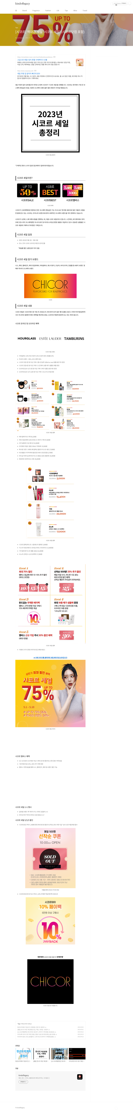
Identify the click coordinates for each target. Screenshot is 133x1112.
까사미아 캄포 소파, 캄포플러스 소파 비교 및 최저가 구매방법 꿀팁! (35, 1037)
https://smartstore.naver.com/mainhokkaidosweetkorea (34, 57)
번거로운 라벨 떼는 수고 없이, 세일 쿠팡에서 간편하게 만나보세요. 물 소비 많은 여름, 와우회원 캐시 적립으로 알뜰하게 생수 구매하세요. (49, 77)
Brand (24, 10)
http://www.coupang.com (25, 71)
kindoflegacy (22, 3)
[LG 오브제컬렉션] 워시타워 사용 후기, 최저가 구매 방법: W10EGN (35, 1032)
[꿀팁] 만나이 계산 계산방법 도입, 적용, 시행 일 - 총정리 (32, 1029)
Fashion (48, 10)
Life (58, 10)
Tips (66, 10)
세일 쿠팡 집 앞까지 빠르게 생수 (28, 73)
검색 (111, 3)
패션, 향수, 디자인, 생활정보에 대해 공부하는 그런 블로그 (34, 1078)
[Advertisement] (50, 786)
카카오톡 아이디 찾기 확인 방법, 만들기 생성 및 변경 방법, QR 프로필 (36, 1034)
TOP (116, 1108)
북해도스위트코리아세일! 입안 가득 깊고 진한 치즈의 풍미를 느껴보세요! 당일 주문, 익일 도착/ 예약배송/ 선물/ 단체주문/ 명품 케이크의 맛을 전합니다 (43, 63)
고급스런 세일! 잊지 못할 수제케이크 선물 (32, 60)
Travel (85, 10)
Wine (75, 10)
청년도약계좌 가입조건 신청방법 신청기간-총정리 (31, 1027)
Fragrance (36, 10)
